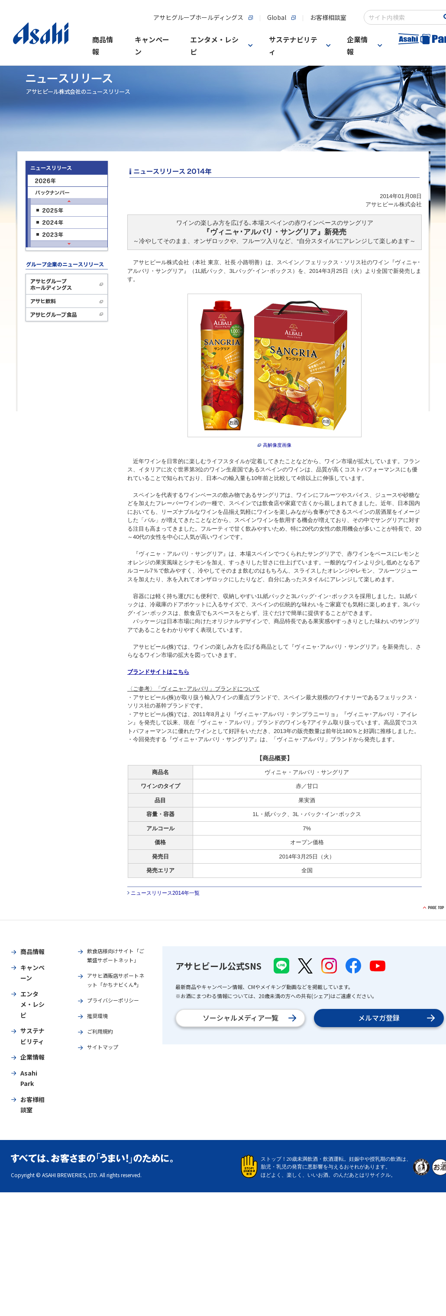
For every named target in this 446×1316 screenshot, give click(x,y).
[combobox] (403, 17)
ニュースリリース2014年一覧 (165, 893)
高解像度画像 (277, 445)
